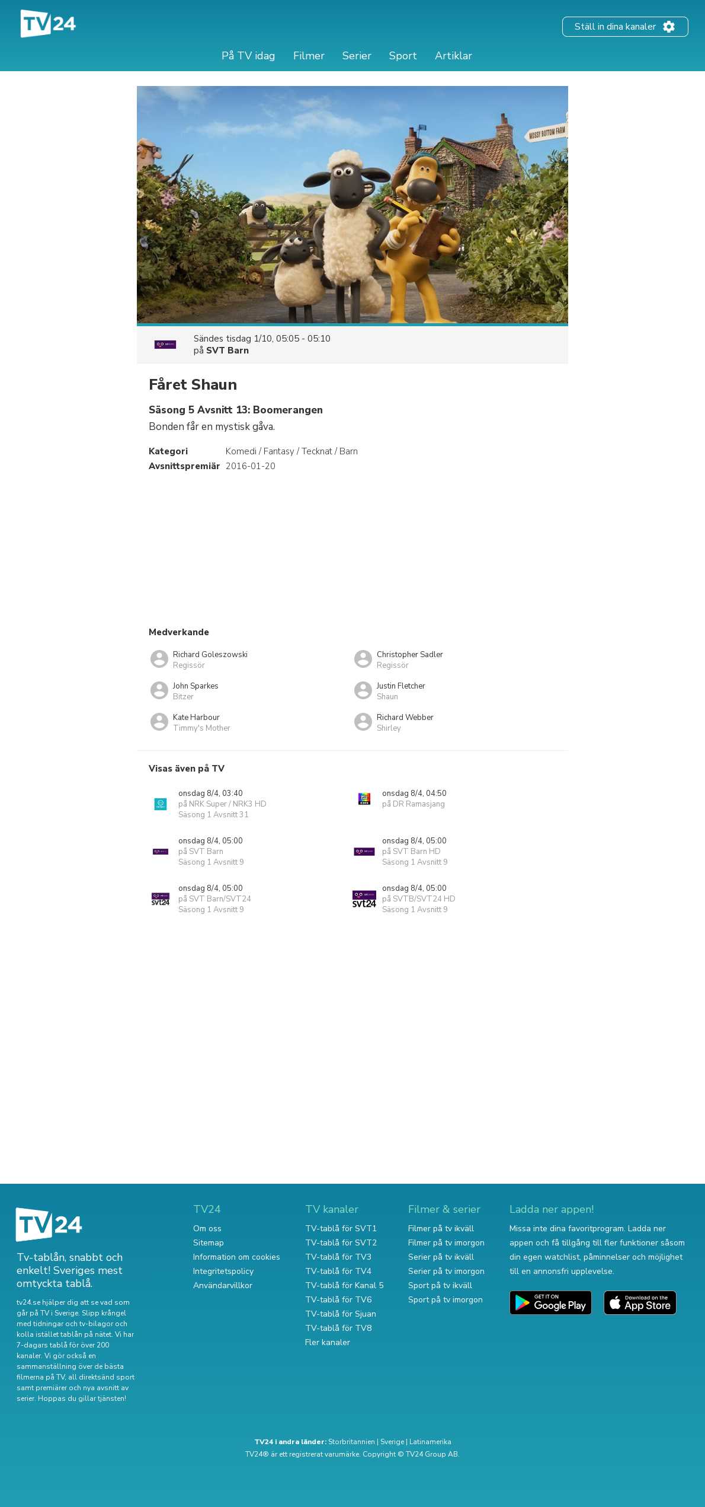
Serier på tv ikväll (441, 1257)
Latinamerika (430, 1442)
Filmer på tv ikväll (441, 1228)
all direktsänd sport (101, 1377)
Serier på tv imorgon (446, 1271)
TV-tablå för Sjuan (340, 1314)
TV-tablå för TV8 (338, 1328)
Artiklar (453, 56)
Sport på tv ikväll (440, 1285)
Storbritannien (351, 1442)
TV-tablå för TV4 (338, 1271)
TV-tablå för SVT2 (341, 1242)
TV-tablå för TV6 (338, 1299)
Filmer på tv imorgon (446, 1242)
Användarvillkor (222, 1285)
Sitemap (208, 1242)
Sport (403, 56)
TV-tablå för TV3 (338, 1257)
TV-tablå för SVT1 (341, 1228)
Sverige (392, 1442)
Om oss (207, 1228)
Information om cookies (236, 1257)
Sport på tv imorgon (445, 1299)
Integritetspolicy (223, 1271)
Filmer (309, 56)
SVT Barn (227, 350)
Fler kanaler (327, 1342)
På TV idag (248, 56)
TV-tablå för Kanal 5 (344, 1285)
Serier (356, 56)
